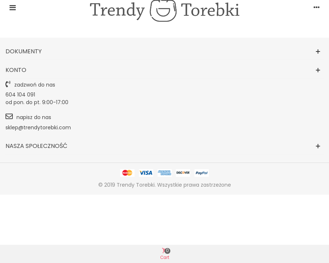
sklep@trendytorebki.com (38, 127)
